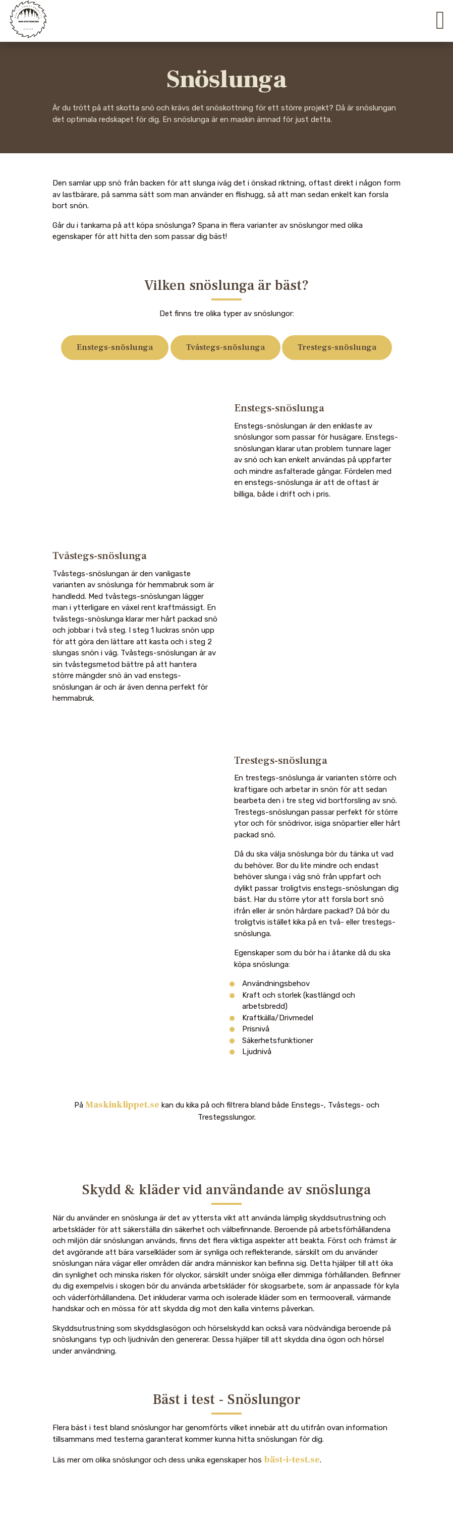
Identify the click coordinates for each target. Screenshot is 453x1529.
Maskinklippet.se (122, 1105)
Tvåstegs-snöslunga (225, 347)
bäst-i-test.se (292, 1459)
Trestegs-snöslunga (337, 347)
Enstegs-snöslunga (115, 347)
